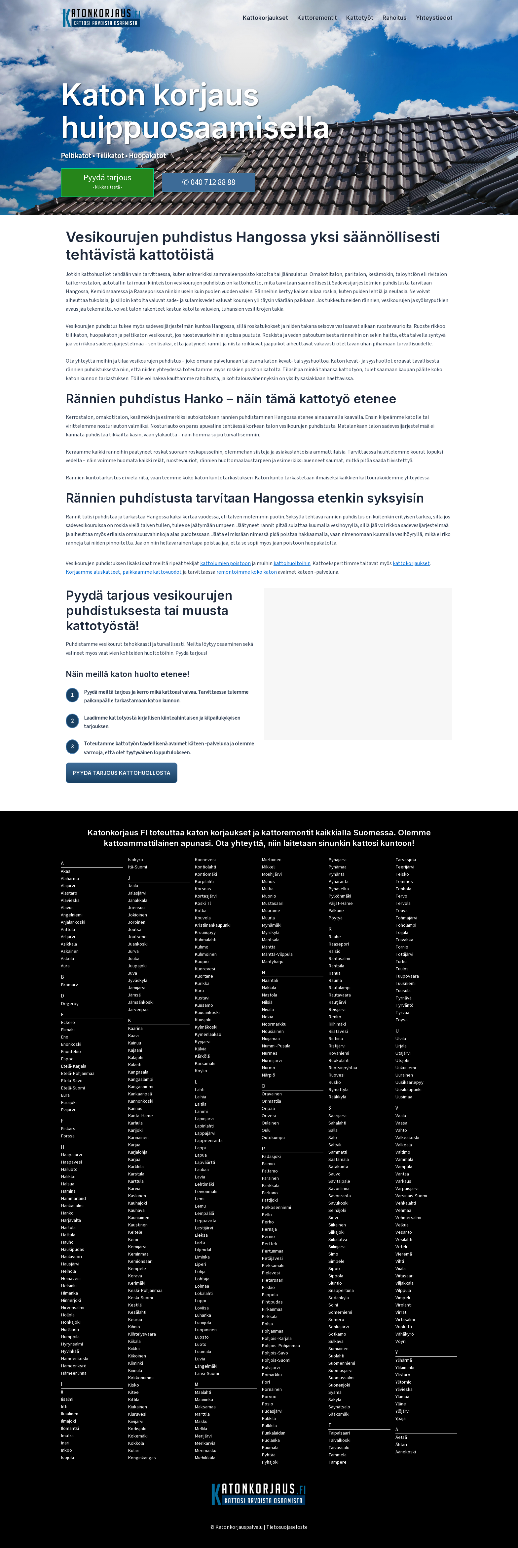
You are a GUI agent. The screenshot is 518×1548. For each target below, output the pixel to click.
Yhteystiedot (434, 18)
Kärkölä (202, 1056)
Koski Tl (203, 903)
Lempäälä (204, 1213)
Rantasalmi (339, 958)
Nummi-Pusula (276, 1045)
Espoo (67, 1058)
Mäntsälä (270, 939)
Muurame (271, 910)
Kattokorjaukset (265, 18)
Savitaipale (339, 1181)
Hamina (68, 1191)
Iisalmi (67, 1399)
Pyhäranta (338, 881)
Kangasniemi (140, 1086)
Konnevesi (205, 859)
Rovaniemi (338, 1053)
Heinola (68, 1271)
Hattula (68, 1234)
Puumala (270, 1447)
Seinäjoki (337, 1210)
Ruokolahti (339, 1060)
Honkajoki (71, 1322)
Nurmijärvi (272, 1060)
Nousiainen (273, 1031)
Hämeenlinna (74, 1373)
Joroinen (136, 922)
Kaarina (135, 1028)
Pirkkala (270, 1316)
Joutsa (134, 929)
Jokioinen (137, 914)
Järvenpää (138, 1009)
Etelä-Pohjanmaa (77, 1073)
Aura (65, 965)
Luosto (202, 1337)
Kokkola (136, 1443)
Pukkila (269, 1418)
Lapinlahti (204, 1126)
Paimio (268, 1163)
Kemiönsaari (140, 1261)
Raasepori (338, 944)
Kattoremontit (317, 18)
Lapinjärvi (204, 1118)
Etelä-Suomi (73, 1087)
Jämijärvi (136, 987)
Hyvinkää (70, 1351)
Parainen (270, 1178)
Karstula (136, 1174)
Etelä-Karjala (73, 1066)
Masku (201, 1421)
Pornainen (272, 1389)
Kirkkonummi (141, 1377)
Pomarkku (272, 1374)
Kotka (200, 910)
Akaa (65, 871)
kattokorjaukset (411, 563)
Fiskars (68, 1128)
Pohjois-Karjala (277, 1338)
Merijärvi (203, 1436)
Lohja (200, 1271)
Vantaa (402, 1174)
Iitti (64, 1406)
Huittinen (70, 1329)
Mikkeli (269, 866)
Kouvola (203, 917)
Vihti (399, 1261)
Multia (268, 888)
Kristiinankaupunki (213, 925)
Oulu (266, 1130)
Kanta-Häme (140, 1115)
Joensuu (136, 907)
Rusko (334, 1082)
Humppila (70, 1336)
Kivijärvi (135, 1421)
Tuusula (403, 990)
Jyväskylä (137, 980)
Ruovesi (336, 1075)
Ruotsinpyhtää (342, 1067)
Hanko (67, 1213)
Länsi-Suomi (207, 1373)
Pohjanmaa (272, 1331)
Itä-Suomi (137, 866)
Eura (65, 1095)
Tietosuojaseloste (287, 1527)
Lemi (199, 1198)
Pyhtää (269, 1454)
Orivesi (269, 1115)
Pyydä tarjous (107, 181)
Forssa (68, 1135)
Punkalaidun (273, 1433)
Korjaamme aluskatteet (93, 572)
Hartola (68, 1227)
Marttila (202, 1414)
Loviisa (202, 1308)
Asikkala (69, 944)
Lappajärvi (205, 1133)
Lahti (199, 1089)
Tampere (337, 1462)
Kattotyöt (359, 18)
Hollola (68, 1314)
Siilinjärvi (337, 1246)
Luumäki (203, 1351)
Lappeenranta (209, 1140)
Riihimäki (337, 1024)
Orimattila (271, 1101)
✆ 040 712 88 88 (208, 182)
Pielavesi (271, 1272)
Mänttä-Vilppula (277, 954)
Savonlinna (339, 1188)
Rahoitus (395, 18)
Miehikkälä (205, 1457)
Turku (401, 961)
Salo (332, 1137)
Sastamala (338, 1159)
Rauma (335, 980)
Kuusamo (204, 1005)
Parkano (270, 1192)
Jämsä (134, 995)
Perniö (268, 1236)
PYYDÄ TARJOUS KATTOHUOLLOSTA (121, 773)
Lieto (200, 1242)
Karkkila (136, 1166)
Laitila (200, 1104)
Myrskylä (270, 932)
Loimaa (202, 1286)
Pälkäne (336, 910)
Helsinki (69, 1285)
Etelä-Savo (72, 1080)
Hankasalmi (72, 1205)
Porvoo (269, 1396)
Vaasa (401, 1123)
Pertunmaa (272, 1251)
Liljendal (203, 1249)
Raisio (334, 951)
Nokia (267, 1016)
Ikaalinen (69, 1413)
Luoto (200, 1344)
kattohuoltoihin (292, 563)
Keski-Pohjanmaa (145, 1290)
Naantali (270, 980)
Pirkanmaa (272, 1309)
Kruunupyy (205, 932)
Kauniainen (138, 1217)
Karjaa (134, 1159)
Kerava (135, 1275)
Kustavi (202, 998)
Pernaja (269, 1229)
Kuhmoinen (206, 954)
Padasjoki (271, 1156)
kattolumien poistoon (225, 563)
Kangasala (138, 1072)
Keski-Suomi (140, 1297)
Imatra (67, 1435)
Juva (132, 973)
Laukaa (202, 1169)
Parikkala (270, 1185)
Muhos (268, 881)
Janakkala (137, 900)
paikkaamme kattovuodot (152, 572)
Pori (266, 1382)
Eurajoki (69, 1102)
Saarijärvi (337, 1115)
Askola (67, 958)
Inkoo (66, 1450)
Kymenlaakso (208, 1034)
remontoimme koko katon (246, 572)
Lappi (200, 1147)
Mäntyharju (272, 961)
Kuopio (202, 961)
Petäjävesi (272, 1258)
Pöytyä (335, 917)
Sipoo (334, 1268)
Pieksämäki (273, 1265)
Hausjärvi (70, 1264)
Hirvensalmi (72, 1307)
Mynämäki (271, 925)
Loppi (200, 1300)
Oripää (268, 1108)
